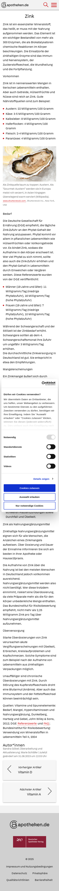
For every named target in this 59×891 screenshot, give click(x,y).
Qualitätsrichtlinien (17, 880)
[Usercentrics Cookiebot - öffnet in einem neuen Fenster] (42, 383)
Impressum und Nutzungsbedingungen (29, 866)
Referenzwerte (27, 723)
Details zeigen (41, 478)
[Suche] (46, 5)
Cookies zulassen (29, 488)
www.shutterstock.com (14, 200)
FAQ (46, 723)
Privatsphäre (40, 873)
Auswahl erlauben (29, 496)
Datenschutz (19, 873)
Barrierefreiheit (44, 880)
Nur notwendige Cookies (29, 505)
